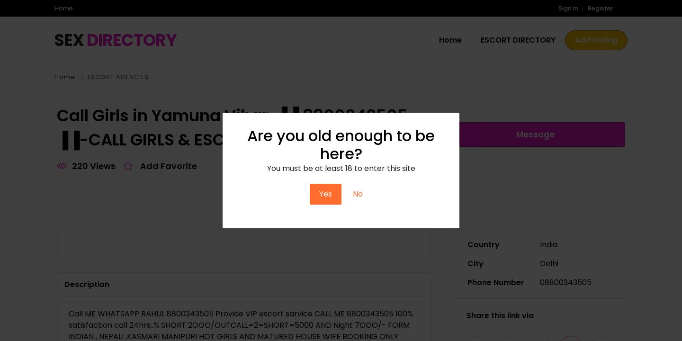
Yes (325, 193)
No (358, 193)
